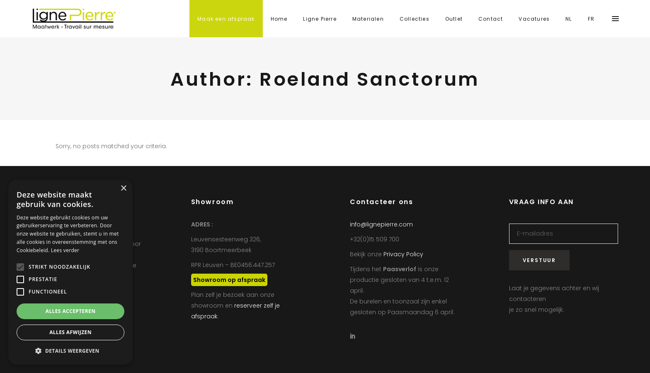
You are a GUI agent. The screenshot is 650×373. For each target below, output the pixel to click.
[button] (70, 351)
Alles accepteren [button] (71, 311)
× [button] (123, 188)
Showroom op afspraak (229, 280)
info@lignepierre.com (381, 224)
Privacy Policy (403, 254)
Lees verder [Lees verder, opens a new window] (65, 250)
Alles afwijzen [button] (70, 332)
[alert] (70, 272)
